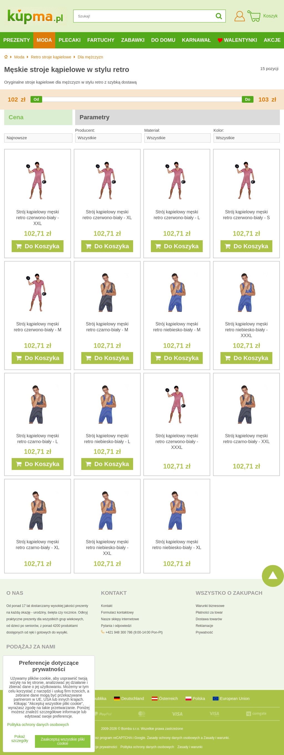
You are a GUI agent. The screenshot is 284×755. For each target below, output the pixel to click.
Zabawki (132, 40)
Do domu (163, 40)
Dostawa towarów (209, 619)
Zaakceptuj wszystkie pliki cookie (63, 741)
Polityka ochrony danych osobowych (147, 747)
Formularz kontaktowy (117, 612)
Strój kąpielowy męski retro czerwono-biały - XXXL (177, 441)
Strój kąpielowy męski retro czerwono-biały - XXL (37, 218)
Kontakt (106, 606)
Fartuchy (101, 40)
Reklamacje (204, 626)
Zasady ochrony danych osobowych (173, 738)
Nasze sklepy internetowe (120, 619)
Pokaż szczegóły (19, 739)
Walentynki (237, 40)
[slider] (36, 99)
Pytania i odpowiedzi (116, 626)
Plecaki (70, 40)
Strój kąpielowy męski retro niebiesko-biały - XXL (107, 547)
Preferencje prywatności (99, 747)
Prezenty (16, 40)
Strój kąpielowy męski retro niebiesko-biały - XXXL (246, 330)
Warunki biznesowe (210, 606)
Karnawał (196, 40)
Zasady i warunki (216, 738)
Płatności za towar (209, 612)
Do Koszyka (37, 246)
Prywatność (204, 632)
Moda (44, 40)
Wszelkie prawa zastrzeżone (162, 729)
